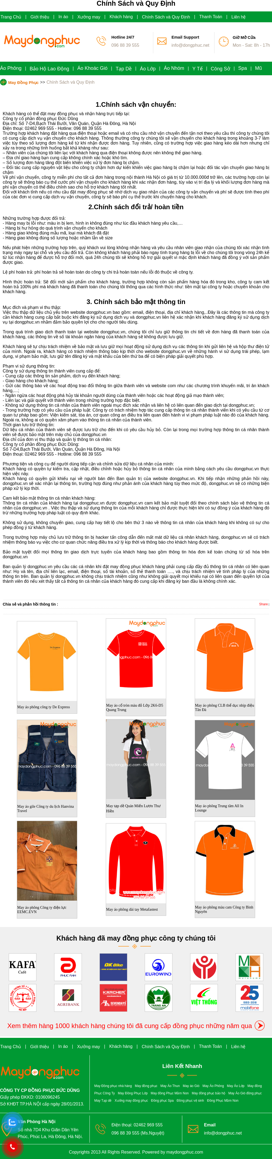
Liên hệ (238, 17)
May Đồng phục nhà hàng (113, 1086)
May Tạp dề (103, 1100)
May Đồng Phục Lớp (133, 1093)
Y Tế (197, 68)
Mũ (258, 68)
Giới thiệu (39, 17)
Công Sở (220, 68)
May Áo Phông (213, 1086)
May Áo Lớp (235, 1086)
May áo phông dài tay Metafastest (132, 909)
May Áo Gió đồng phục (245, 1093)
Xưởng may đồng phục (131, 1100)
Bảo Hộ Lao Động (49, 68)
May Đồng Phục (23, 82)
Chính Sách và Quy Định (166, 17)
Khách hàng (121, 16)
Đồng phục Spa (162, 1100)
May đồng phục (146, 1086)
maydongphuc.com (184, 1152)
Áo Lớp (148, 68)
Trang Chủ (11, 17)
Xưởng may (89, 17)
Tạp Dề (124, 68)
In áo (63, 16)
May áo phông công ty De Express (43, 707)
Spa (242, 68)
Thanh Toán (210, 16)
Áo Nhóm (174, 68)
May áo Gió (191, 1086)
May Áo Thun (170, 1086)
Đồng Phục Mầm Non (223, 1100)
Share (263, 604)
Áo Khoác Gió (92, 68)
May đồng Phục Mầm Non (170, 1093)
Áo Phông (10, 68)
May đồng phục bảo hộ (208, 1093)
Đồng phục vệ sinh (190, 1100)
